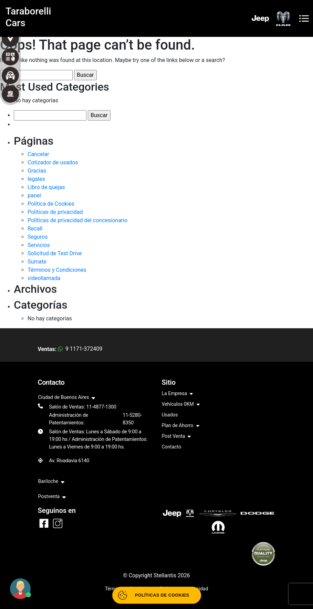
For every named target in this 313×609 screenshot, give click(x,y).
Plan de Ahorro (180, 426)
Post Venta (176, 436)
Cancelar (38, 154)
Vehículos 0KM (181, 404)
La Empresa (177, 394)
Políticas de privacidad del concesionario (77, 220)
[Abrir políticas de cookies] (156, 595)
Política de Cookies (51, 203)
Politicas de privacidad (55, 212)
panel (34, 195)
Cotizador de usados (53, 162)
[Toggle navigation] (304, 18)
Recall (35, 228)
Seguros (38, 237)
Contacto (171, 447)
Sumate (37, 261)
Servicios (39, 245)
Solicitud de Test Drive (55, 253)
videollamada (44, 278)
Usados (170, 414)
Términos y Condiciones (57, 270)
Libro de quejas (46, 187)
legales (36, 179)
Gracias (37, 170)
